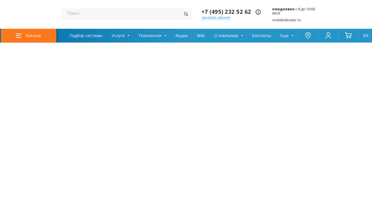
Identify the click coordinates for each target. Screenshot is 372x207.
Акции (181, 35)
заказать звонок (216, 17)
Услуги (118, 35)
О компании (226, 35)
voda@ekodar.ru (286, 20)
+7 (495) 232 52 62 (226, 12)
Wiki (201, 35)
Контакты (261, 35)
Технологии (150, 35)
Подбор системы (86, 35)
